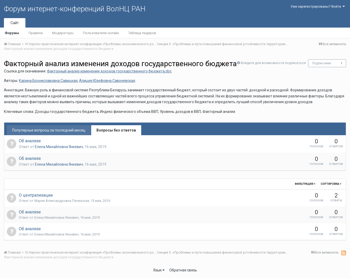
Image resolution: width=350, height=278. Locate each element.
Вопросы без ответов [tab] (116, 130)
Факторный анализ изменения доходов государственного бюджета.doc (109, 71)
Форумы (12, 33)
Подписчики (321, 63)
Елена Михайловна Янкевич (59, 147)
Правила (36, 33)
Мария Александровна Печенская (61, 201)
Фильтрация (305, 183)
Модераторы (63, 33)
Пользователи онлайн (101, 33)
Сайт (14, 23)
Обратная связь (183, 270)
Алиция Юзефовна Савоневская (107, 80)
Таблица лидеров (142, 33)
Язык (159, 270)
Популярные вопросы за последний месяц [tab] (48, 130)
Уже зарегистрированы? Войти (318, 6)
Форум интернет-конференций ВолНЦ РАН (74, 8)
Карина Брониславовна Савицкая (48, 80)
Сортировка (331, 183)
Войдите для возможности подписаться (273, 63)
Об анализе (30, 140)
